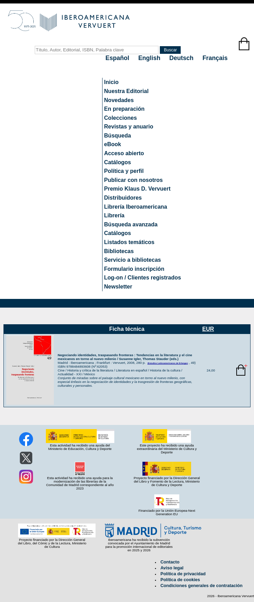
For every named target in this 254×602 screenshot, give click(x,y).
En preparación (124, 109)
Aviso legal (172, 568)
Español (118, 58)
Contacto (170, 562)
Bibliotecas (119, 251)
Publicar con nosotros (133, 180)
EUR (208, 329)
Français (215, 58)
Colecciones (120, 118)
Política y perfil (124, 171)
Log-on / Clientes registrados (142, 278)
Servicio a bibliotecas (132, 260)
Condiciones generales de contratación (202, 585)
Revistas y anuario (128, 126)
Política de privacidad (183, 573)
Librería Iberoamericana (135, 207)
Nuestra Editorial (126, 91)
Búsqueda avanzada (131, 224)
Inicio (111, 82)
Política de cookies (180, 579)
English (150, 58)
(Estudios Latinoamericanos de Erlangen (167, 363)
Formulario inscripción (134, 269)
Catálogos (117, 162)
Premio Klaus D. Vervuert (137, 189)
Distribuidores (123, 198)
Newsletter (118, 287)
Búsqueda (117, 136)
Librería (114, 215)
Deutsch (182, 58)
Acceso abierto (124, 153)
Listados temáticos (129, 242)
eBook (112, 144)
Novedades (119, 100)
